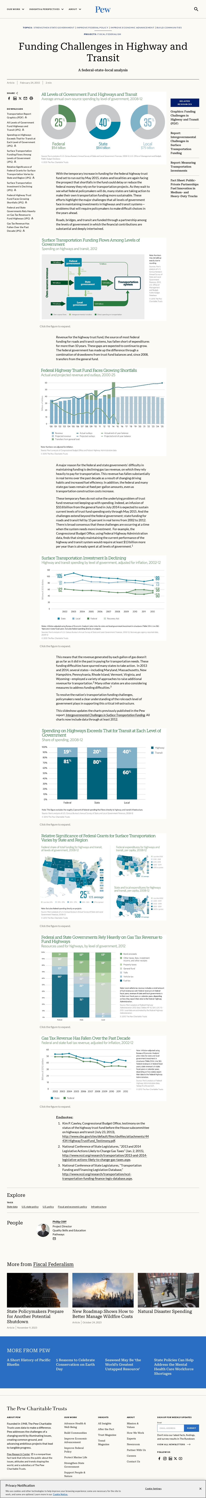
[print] (31, 98)
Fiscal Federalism (53, 1264)
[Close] (200, 1489)
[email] (54, 1238)
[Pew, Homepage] (103, 9)
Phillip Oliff (59, 1221)
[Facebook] (159, 1458)
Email (159, 1422)
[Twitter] (175, 1458)
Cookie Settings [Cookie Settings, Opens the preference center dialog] (153, 1488)
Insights (103, 1417)
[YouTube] (180, 1458)
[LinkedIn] (170, 1458)
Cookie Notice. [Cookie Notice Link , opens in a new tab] (60, 1494)
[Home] (37, 1408)
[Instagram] (165, 1458)
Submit (191, 1427)
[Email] (170, 1427)
